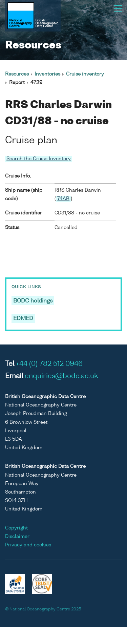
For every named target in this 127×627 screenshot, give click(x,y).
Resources (17, 74)
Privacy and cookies (28, 545)
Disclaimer (17, 536)
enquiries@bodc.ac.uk (61, 376)
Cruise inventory (85, 74)
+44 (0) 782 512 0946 (49, 364)
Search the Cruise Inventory (38, 158)
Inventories (47, 74)
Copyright (16, 528)
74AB (63, 198)
